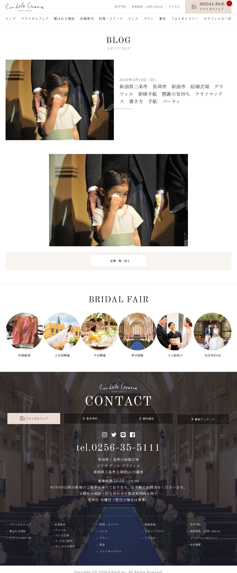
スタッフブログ (154, 525)
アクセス (174, 6)
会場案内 (87, 18)
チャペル (60, 523)
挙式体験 (138, 353)
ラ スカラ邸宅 (63, 534)
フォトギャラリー (185, 18)
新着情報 (150, 518)
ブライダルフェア (35, 18)
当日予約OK (214, 353)
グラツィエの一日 (217, 18)
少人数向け (176, 353)
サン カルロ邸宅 (65, 540)
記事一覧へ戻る (120, 261)
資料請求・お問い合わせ (147, 6)
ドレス (133, 18)
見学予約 (120, 6)
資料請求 (145, 413)
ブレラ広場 (62, 529)
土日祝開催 (61, 353)
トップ (10, 18)
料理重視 (23, 353)
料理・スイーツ (111, 18)
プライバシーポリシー (204, 531)
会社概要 (195, 538)
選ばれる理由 (64, 18)
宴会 (162, 18)
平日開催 (99, 353)
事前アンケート (195, 413)
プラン (148, 18)
